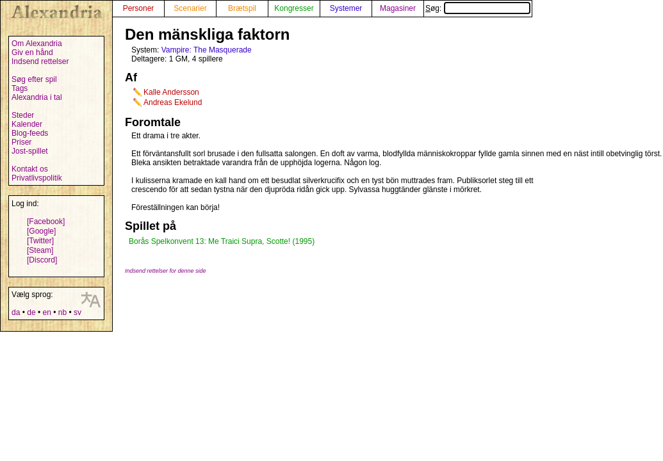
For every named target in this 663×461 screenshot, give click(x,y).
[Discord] (42, 259)
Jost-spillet (30, 151)
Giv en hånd (32, 52)
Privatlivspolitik (37, 178)
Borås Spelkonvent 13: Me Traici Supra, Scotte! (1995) (222, 241)
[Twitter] (40, 240)
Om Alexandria (37, 43)
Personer (138, 8)
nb (62, 312)
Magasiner (398, 8)
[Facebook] (46, 221)
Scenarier (190, 8)
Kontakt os (30, 169)
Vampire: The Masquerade (206, 49)
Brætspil (242, 8)
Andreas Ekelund (172, 102)
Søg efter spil (34, 79)
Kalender (27, 124)
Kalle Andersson (171, 92)
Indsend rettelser (40, 61)
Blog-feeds (30, 133)
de (31, 312)
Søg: (477, 8)
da (16, 312)
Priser (21, 142)
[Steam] (40, 250)
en (46, 312)
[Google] (41, 231)
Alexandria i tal (37, 97)
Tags (20, 88)
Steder (23, 115)
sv (77, 312)
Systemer (346, 8)
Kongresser (293, 8)
